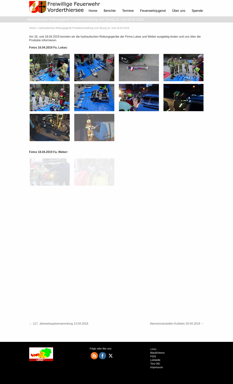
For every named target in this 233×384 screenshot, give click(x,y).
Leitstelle (155, 360)
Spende (197, 11)
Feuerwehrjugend (153, 11)
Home (93, 11)
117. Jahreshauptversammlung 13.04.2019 (58, 323)
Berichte (110, 11)
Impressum (156, 367)
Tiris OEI (155, 363)
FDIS (153, 356)
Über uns (178, 11)
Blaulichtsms (157, 352)
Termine (128, 11)
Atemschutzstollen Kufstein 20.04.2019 (177, 323)
